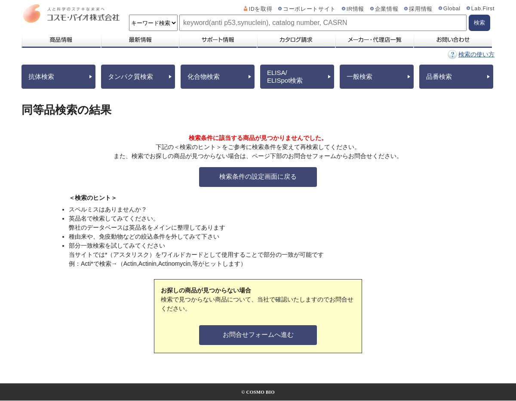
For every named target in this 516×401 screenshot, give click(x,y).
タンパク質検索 (130, 76)
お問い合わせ (452, 39)
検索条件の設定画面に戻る (258, 176)
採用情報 (421, 9)
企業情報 (387, 9)
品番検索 (439, 76)
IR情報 (355, 9)
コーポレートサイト (309, 9)
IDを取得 (261, 9)
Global (452, 9)
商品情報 (61, 39)
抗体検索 (41, 76)
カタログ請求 (296, 39)
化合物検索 (203, 76)
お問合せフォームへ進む (258, 334)
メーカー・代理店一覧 (374, 39)
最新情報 (139, 39)
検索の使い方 (476, 54)
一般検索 (359, 76)
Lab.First (482, 9)
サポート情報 (217, 39)
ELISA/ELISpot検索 (285, 76)
